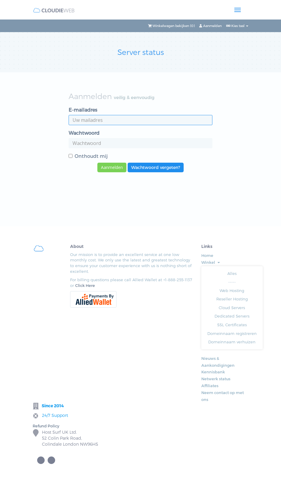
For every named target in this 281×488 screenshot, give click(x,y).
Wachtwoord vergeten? (155, 167)
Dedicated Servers (232, 316)
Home (207, 255)
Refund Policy (46, 425)
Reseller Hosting (232, 299)
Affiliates (209, 385)
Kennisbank (213, 371)
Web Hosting (232, 290)
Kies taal (237, 26)
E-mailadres (83, 110)
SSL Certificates (232, 324)
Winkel (210, 262)
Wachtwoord (84, 133)
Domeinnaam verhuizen (232, 341)
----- (232, 281)
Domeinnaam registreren (232, 333)
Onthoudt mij (88, 156)
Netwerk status (215, 378)
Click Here (85, 285)
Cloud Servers (232, 307)
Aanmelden (210, 26)
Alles (232, 273)
